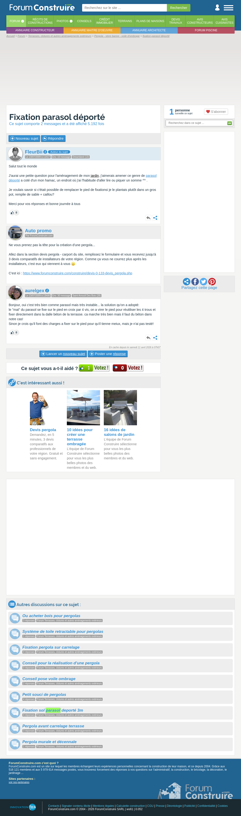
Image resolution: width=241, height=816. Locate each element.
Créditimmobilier (104, 21)
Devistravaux (175, 21)
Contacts (53, 806)
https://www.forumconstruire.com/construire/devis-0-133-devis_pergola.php (77, 273)
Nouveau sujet (24, 138)
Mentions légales (103, 806)
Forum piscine (206, 30)
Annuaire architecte (149, 30)
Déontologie (174, 806)
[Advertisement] (120, 71)
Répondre (53, 138)
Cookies (222, 806)
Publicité (189, 806)
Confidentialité (206, 806)
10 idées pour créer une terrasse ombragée (80, 437)
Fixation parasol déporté (57, 117)
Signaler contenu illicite (76, 806)
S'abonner (216, 112)
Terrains (125, 21)
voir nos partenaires (19, 782)
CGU (150, 806)
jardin (95, 175)
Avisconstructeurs (200, 21)
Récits (40, 21)
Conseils (84, 21)
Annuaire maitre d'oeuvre (92, 30)
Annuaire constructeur (34, 30)
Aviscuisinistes (224, 21)
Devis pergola (43, 430)
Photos (62, 21)
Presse (160, 806)
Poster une (108, 354)
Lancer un (63, 354)
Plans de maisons (150, 21)
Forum (15, 21)
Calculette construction (130, 806)
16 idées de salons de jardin (119, 432)
